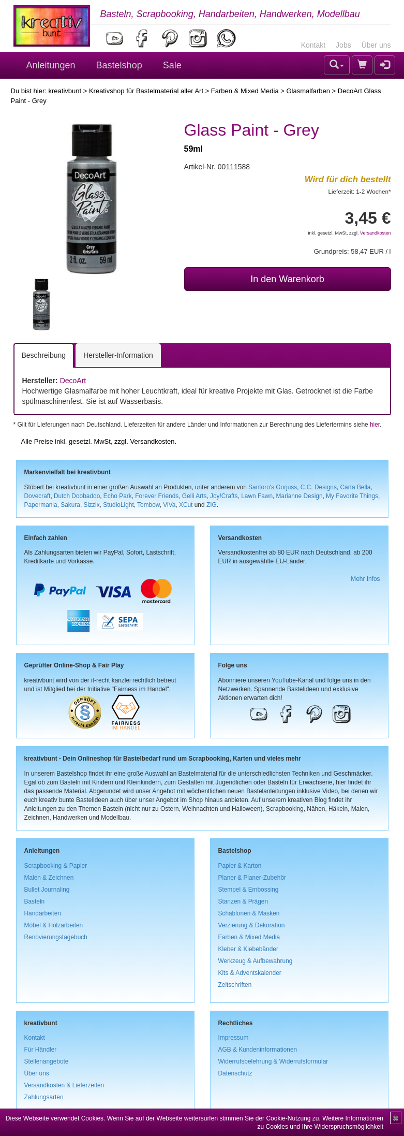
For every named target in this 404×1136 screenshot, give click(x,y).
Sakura (70, 504)
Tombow (148, 504)
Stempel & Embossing (248, 889)
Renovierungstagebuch (55, 937)
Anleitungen (51, 65)
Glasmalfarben (308, 91)
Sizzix (92, 504)
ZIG (211, 504)
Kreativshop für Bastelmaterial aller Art (146, 91)
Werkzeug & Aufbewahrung (255, 961)
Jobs (343, 45)
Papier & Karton (240, 865)
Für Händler (40, 1049)
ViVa (169, 504)
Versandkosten (375, 233)
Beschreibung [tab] (44, 355)
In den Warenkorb (287, 279)
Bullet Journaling (47, 889)
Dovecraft (37, 496)
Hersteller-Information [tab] (118, 355)
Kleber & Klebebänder (248, 949)
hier (375, 424)
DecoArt (73, 380)
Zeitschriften (235, 984)
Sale (172, 65)
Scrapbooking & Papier (55, 865)
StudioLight (118, 504)
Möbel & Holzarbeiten (53, 925)
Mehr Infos (365, 578)
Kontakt (313, 45)
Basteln (34, 901)
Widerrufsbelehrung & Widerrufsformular (273, 1061)
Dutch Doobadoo (77, 496)
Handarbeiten (42, 913)
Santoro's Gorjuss (272, 487)
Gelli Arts (194, 496)
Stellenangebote (46, 1061)
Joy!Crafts (224, 496)
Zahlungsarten (44, 1097)
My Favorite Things (352, 496)
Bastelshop (119, 65)
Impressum (233, 1037)
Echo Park (117, 496)
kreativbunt (64, 91)
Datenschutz (235, 1073)
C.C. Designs (319, 487)
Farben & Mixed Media (245, 91)
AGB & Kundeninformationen (257, 1049)
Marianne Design (299, 496)
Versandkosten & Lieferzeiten (64, 1085)
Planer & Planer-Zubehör (252, 877)
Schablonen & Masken (249, 913)
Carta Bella (355, 487)
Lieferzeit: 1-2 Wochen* (359, 191)
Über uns (376, 45)
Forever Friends (156, 496)
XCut (185, 504)
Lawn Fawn (257, 496)
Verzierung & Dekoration (251, 925)
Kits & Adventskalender (249, 973)
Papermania (40, 504)
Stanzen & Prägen (243, 901)
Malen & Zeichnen (49, 877)
